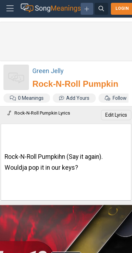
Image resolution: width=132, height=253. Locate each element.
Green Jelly (47, 70)
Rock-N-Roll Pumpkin (75, 84)
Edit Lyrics (116, 115)
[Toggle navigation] (10, 9)
